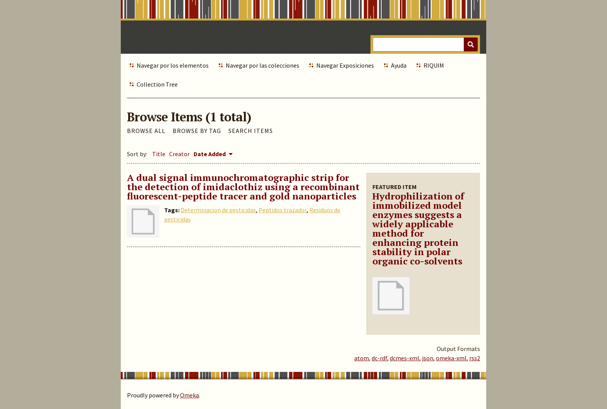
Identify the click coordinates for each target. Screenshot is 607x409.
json (427, 358)
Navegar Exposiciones (345, 65)
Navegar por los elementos (173, 65)
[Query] (425, 44)
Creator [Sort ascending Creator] (179, 154)
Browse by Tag (197, 131)
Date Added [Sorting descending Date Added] (210, 154)
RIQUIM (434, 65)
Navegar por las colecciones (262, 65)
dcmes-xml (404, 358)
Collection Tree (157, 84)
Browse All (146, 131)
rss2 (474, 358)
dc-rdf (379, 358)
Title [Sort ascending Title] (158, 154)
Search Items (250, 131)
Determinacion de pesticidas (218, 210)
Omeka (189, 395)
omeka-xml (451, 358)
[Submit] (471, 44)
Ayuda (398, 65)
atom (361, 358)
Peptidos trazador (283, 210)
